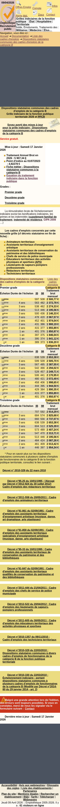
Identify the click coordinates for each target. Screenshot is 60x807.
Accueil (4, 36)
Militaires (21, 30)
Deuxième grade (15, 197)
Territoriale (22, 24)
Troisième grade (14, 203)
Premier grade (13, 192)
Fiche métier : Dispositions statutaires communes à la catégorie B (22, 169)
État (32, 21)
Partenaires (30, 791)
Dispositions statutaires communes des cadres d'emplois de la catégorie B (24, 42)
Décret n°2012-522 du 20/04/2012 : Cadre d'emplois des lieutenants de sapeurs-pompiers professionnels (29, 607)
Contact (50, 13)
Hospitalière (44, 21)
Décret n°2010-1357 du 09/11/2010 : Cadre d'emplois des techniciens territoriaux (29, 638)
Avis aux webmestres (32, 785)
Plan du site (9, 794)
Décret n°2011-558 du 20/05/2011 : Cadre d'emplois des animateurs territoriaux (29, 499)
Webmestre (30, 799)
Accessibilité (9, 785)
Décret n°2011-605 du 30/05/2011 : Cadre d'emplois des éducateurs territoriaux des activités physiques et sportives (29, 623)
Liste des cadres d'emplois (52, 282)
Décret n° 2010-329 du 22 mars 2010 (24, 470)
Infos (52, 6)
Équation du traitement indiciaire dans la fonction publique (22, 178)
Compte (36, 7)
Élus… (48, 30)
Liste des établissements (36, 788)
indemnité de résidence (28, 219)
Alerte (22, 14)
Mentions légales (28, 794)
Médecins (35, 30)
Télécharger (47, 796)
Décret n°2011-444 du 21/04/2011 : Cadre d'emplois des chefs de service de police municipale (29, 590)
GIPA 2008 (50, 219)
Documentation (20, 36)
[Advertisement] (30, 76)
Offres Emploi (23, 6)
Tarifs (34, 796)
